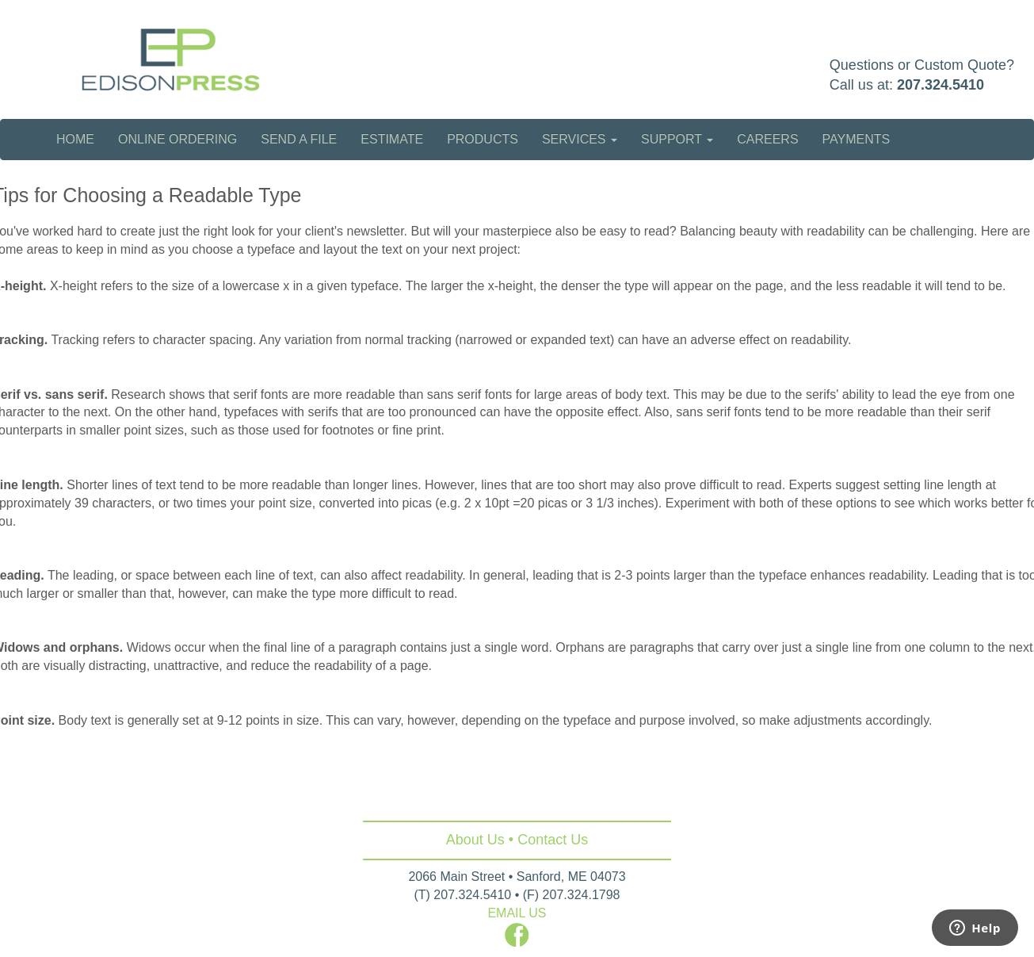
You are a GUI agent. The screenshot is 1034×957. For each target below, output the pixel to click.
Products (482, 139)
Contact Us (552, 840)
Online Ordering (177, 139)
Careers (767, 139)
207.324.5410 (940, 85)
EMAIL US (516, 913)
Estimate (392, 139)
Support (677, 139)
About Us (475, 840)
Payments (856, 139)
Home (75, 139)
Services (579, 139)
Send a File (299, 139)
